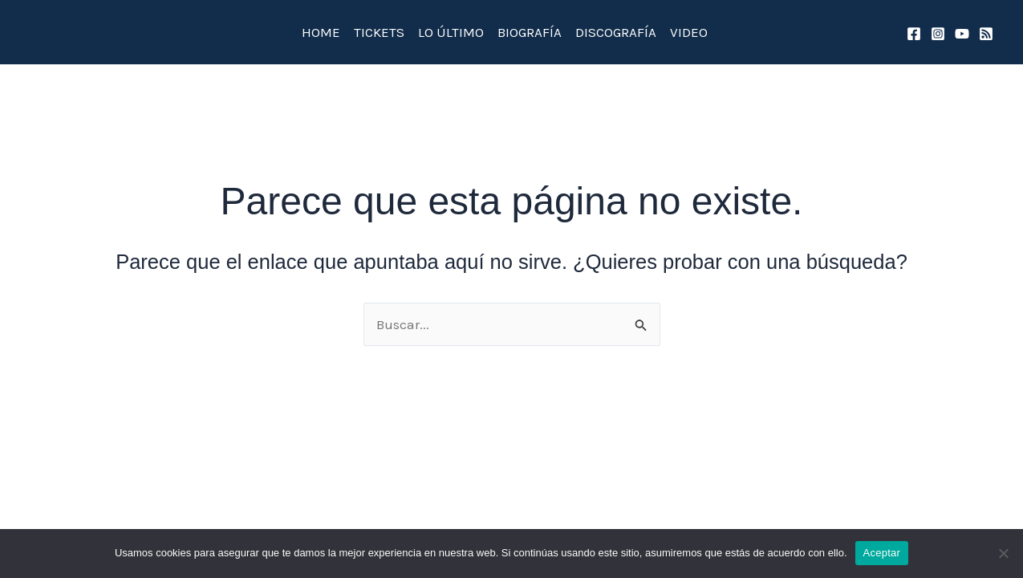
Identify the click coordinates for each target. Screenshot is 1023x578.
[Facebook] (914, 33)
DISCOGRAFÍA (615, 32)
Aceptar (882, 553)
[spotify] (986, 33)
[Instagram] (938, 33)
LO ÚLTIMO (451, 32)
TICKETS (379, 32)
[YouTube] (962, 33)
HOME (321, 32)
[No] (1003, 553)
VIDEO (689, 32)
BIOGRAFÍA (529, 32)
